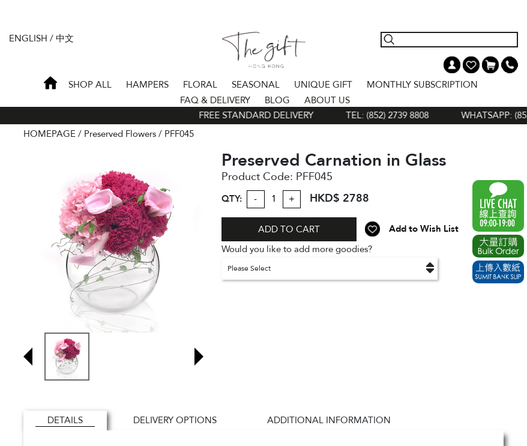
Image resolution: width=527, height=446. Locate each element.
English (28, 38)
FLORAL (200, 85)
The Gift (264, 50)
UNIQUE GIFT (323, 85)
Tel (509, 64)
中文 (65, 38)
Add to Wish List (424, 229)
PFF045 (179, 134)
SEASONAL (256, 85)
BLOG (277, 100)
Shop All (90, 85)
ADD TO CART (289, 229)
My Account (452, 64)
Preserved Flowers (120, 134)
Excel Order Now (498, 246)
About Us (327, 100)
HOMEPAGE (49, 134)
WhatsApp (498, 206)
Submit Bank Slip (498, 272)
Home (50, 82)
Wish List (471, 64)
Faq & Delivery (215, 100)
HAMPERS (147, 85)
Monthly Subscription (422, 85)
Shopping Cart (490, 64)
